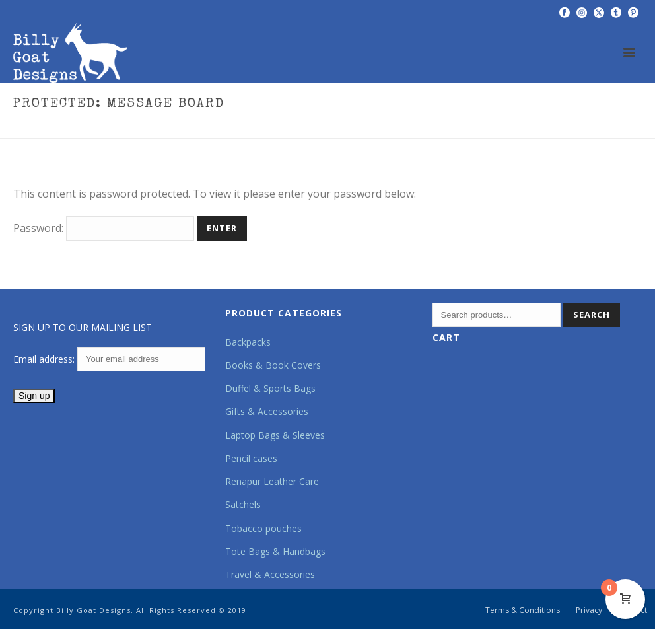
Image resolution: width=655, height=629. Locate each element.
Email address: (109, 359)
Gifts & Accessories (266, 411)
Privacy (589, 610)
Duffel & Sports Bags (270, 388)
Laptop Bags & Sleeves (275, 435)
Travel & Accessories (270, 574)
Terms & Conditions (522, 610)
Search (591, 314)
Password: (103, 228)
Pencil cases (251, 458)
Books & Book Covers (273, 365)
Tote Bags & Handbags (275, 551)
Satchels (243, 504)
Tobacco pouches (263, 528)
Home (492, 125)
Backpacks (248, 342)
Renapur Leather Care (272, 481)
